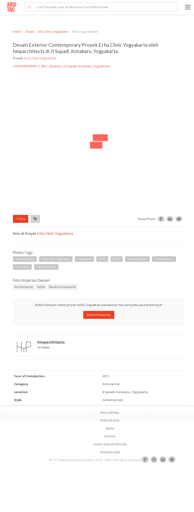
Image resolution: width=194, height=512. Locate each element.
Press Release (109, 421)
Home (17, 32)
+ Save (20, 219)
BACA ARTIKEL (109, 412)
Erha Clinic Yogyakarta (53, 32)
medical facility (137, 259)
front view (22, 267)
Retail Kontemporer (62, 287)
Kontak (110, 436)
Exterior (55, 66)
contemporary (164, 259)
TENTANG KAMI (110, 452)
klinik (116, 259)
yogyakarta (85, 259)
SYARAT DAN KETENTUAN (110, 444)
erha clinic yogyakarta (56, 259)
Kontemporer (23, 287)
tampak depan (46, 267)
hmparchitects (25, 259)
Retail (41, 287)
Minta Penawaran (99, 314)
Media (110, 428)
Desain (30, 32)
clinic (102, 259)
